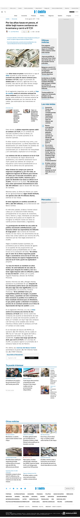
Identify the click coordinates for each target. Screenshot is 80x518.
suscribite (72, 11)
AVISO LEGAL (36, 501)
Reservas (67, 8)
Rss (53, 499)
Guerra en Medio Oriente (57, 8)
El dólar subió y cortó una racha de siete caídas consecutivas (30, 477)
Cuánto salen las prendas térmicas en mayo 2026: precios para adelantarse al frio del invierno (53, 377)
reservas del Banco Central (26, 348)
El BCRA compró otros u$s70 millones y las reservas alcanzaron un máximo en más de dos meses (13, 478)
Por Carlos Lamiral (10, 390)
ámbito (7, 19)
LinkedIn (17, 488)
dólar (8, 75)
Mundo (42, 496)
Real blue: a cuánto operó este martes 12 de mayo (14, 438)
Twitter (6, 488)
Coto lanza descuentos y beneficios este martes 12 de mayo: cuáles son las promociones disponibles (31, 385)
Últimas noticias (19, 494)
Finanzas (33, 15)
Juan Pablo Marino (14, 31)
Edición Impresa (62, 496)
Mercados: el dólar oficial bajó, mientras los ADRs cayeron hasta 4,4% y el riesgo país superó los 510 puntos (31, 463)
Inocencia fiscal (75, 8)
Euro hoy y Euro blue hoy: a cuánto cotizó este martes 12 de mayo (48, 438)
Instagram (13, 488)
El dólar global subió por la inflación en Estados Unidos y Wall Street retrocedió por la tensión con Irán (31, 440)
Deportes (51, 496)
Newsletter (77, 15)
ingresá (76, 11)
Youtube (21, 488)
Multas (59, 501)
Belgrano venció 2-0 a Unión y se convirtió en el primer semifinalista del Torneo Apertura (49, 70)
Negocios (51, 15)
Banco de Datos (59, 494)
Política (42, 15)
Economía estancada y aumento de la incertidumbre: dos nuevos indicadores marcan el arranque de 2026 (21, 42)
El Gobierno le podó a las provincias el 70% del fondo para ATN (13, 382)
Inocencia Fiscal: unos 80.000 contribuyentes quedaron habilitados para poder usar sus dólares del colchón (17, 116)
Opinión (60, 15)
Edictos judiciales (49, 501)
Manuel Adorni (39, 8)
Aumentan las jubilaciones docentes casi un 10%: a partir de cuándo (53, 393)
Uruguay (68, 15)
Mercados (69, 494)
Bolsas (47, 202)
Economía (24, 15)
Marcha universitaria (28, 8)
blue (33, 310)
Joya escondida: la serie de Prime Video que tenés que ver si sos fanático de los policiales (49, 59)
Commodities (52, 202)
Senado (20, 8)
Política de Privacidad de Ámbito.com (17, 501)
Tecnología (45, 499)
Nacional (35, 496)
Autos (25, 499)
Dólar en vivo (13, 8)
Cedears (57, 202)
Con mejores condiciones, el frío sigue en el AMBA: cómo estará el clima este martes (48, 49)
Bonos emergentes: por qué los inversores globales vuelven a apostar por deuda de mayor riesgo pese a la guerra (49, 134)
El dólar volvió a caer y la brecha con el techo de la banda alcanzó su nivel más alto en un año (50, 168)
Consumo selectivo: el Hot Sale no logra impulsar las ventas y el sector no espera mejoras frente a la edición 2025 (23, 38)
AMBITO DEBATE (53, 506)
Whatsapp (25, 488)
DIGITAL (24, 506)
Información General (13, 499)
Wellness (25, 496)
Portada (8, 494)
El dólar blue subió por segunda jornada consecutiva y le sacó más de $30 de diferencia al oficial (13, 463)
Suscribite (31, 357)
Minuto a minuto (28, 457)
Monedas (43, 202)
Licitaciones (69, 501)
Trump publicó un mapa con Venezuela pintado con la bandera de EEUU (49, 94)
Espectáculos (33, 499)
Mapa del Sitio (61, 499)
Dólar (15, 15)
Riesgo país (46, 8)
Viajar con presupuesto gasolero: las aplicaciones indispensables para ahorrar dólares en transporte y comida (35, 115)
